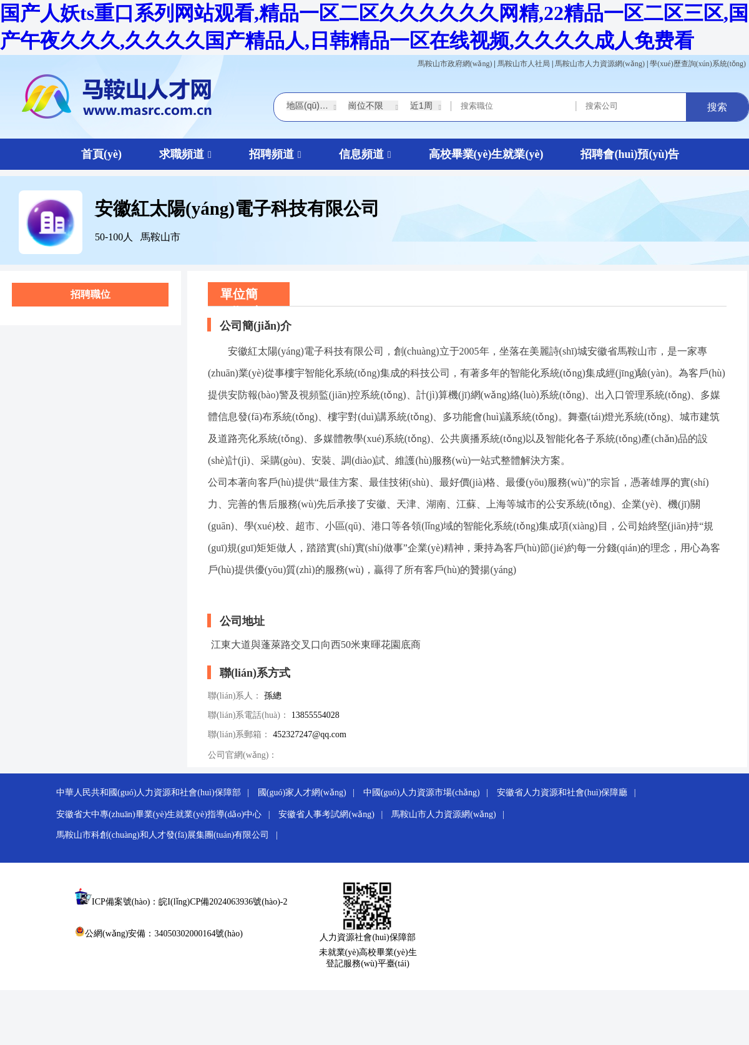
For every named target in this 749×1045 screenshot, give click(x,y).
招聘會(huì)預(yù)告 (629, 154)
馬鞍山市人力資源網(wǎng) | (451, 814)
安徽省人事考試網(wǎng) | (333, 814)
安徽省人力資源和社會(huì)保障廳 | (569, 792)
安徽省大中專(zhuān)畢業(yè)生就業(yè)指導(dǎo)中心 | (166, 814)
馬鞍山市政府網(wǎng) (455, 63)
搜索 (717, 107)
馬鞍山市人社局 (523, 63)
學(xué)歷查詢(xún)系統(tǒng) (698, 63)
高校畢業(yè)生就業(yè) (486, 154)
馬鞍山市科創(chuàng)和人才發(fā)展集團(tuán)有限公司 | (170, 835)
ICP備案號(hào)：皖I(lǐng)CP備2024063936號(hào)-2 (190, 901)
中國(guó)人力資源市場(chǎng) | (429, 792)
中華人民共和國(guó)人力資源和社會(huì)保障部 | (155, 792)
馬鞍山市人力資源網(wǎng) (600, 63)
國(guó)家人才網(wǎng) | (309, 792)
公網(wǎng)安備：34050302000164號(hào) (159, 933)
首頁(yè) (101, 154)
